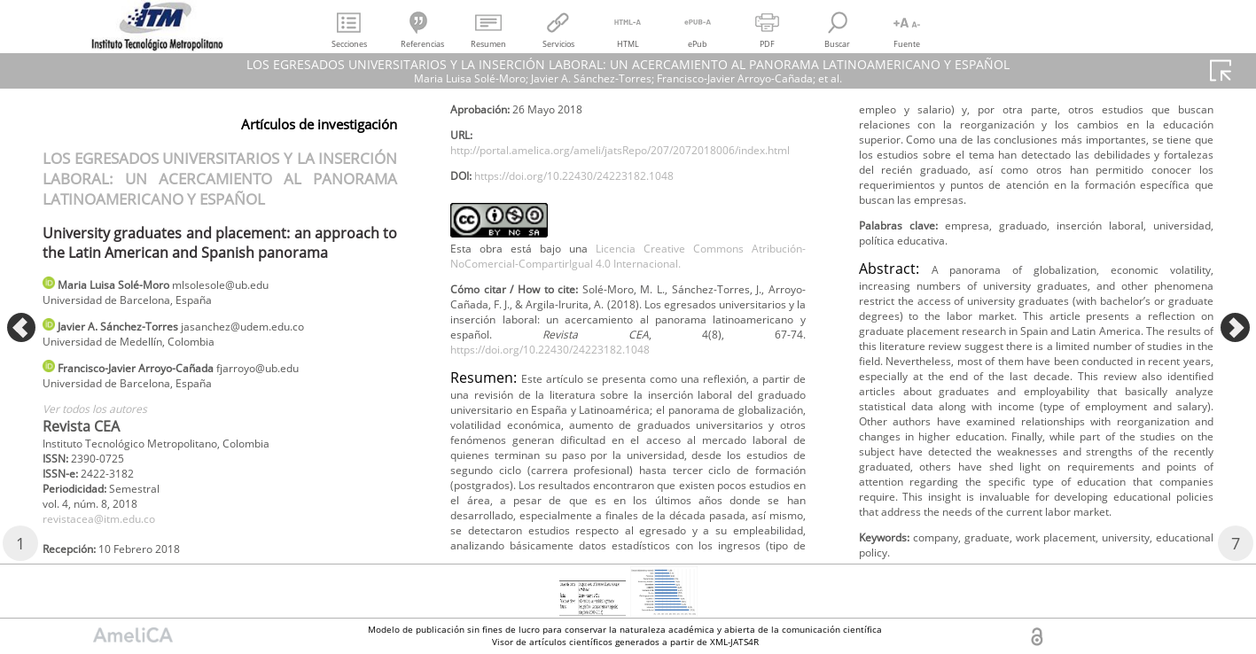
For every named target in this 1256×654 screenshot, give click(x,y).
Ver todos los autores (105, 423)
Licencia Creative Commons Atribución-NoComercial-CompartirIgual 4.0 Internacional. (627, 321)
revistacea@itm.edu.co (110, 543)
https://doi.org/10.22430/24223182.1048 (597, 236)
